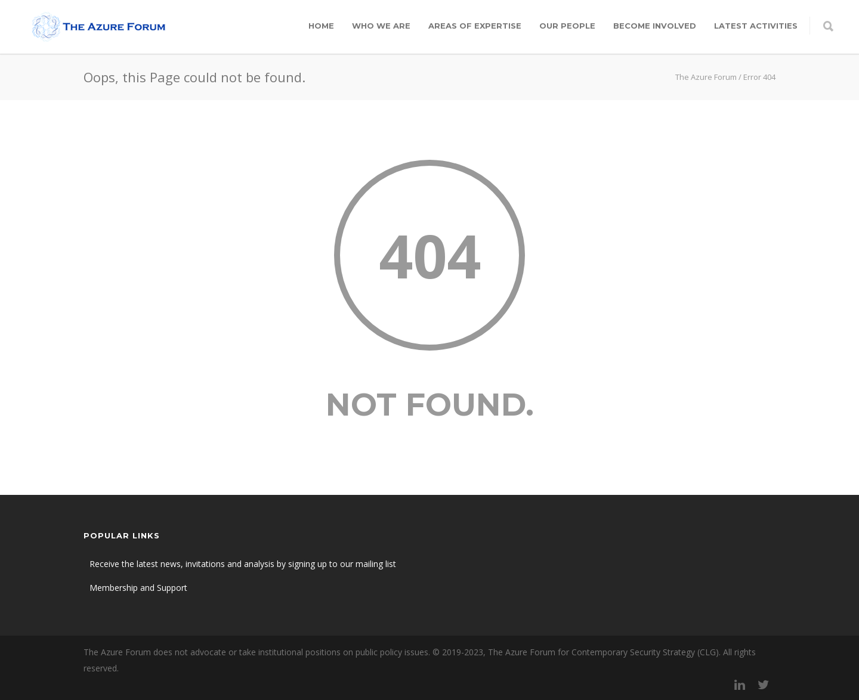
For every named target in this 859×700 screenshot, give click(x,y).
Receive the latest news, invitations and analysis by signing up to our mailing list (242, 563)
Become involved (654, 25)
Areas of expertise (474, 25)
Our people (567, 25)
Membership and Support (138, 587)
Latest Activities (756, 25)
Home (321, 25)
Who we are (381, 25)
